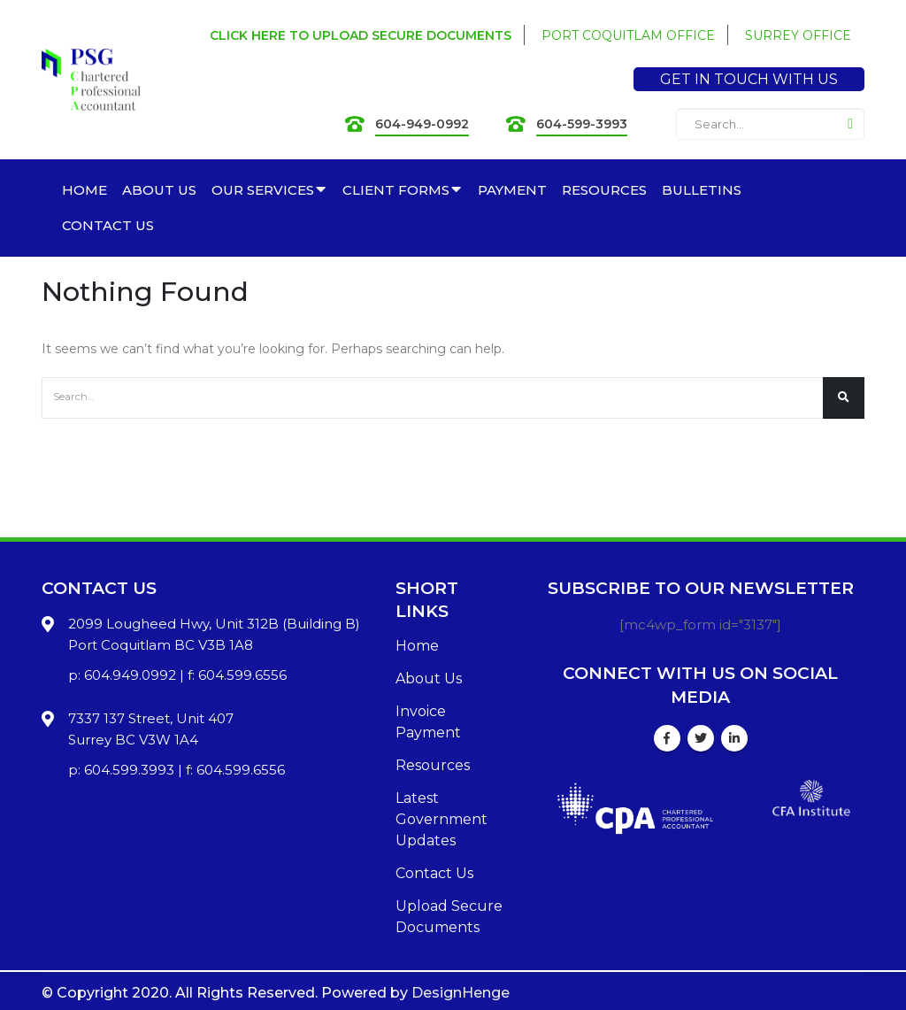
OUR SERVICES (262, 189)
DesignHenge (460, 992)
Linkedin (734, 738)
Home (417, 645)
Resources (432, 765)
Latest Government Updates (441, 819)
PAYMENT (512, 189)
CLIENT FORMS (395, 189)
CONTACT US (108, 225)
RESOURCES (604, 189)
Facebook (667, 738)
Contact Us (434, 873)
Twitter (700, 738)
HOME (84, 189)
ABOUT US (159, 189)
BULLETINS (701, 189)
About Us (428, 678)
